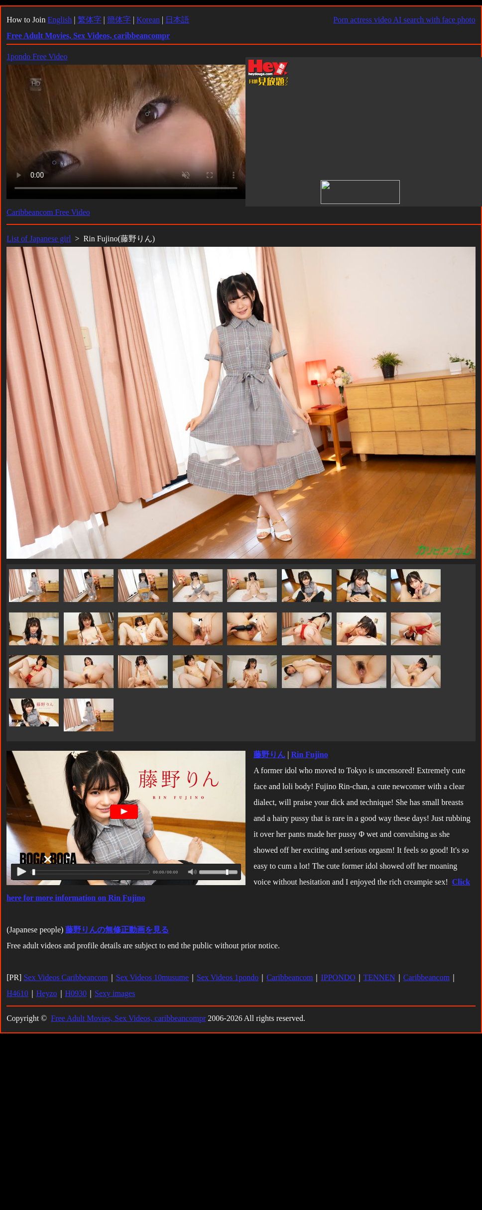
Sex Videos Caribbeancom (65, 977)
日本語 (177, 19)
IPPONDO (338, 977)
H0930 (76, 993)
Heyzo (46, 993)
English (59, 19)
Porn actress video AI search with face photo (404, 19)
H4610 (17, 993)
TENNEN (379, 977)
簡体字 (119, 19)
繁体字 (90, 19)
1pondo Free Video (36, 56)
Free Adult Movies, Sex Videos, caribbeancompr (128, 1018)
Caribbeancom (289, 977)
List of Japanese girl (38, 238)
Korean (148, 19)
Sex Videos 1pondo (227, 977)
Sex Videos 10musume (152, 977)
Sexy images (115, 993)
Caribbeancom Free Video (48, 212)
